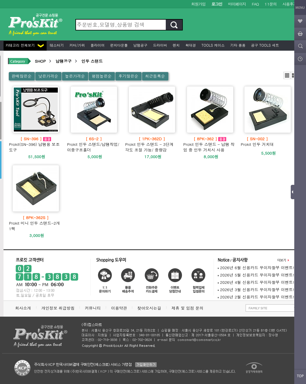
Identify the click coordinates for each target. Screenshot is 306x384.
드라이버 (159, 44)
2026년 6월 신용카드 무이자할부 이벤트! (256, 267)
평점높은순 (101, 76)
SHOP (40, 61)
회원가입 (198, 4)
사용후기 (290, 4)
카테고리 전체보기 (25, 44)
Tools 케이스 (212, 44)
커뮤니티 (93, 308)
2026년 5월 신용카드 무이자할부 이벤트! (256, 275)
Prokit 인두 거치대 (257, 141)
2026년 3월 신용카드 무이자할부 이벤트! (256, 289)
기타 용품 (237, 44)
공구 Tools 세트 (264, 44)
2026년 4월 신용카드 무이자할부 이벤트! (256, 282)
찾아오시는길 (149, 308)
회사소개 (23, 308)
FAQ (255, 4)
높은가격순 (75, 76)
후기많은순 (128, 76)
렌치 (176, 44)
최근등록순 (155, 76)
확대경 (190, 44)
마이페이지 (237, 4)
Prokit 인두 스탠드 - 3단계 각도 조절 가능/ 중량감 (152, 144)
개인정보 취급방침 (58, 308)
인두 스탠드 (92, 61)
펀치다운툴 (118, 44)
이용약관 (119, 308)
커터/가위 (76, 44)
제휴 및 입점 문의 (188, 308)
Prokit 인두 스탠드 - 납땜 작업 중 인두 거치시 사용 (210, 144)
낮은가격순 (48, 76)
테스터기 (56, 44)
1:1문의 (271, 4)
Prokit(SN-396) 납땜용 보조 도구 (35, 144)
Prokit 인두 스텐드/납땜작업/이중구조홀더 (94, 144)
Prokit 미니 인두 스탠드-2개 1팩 (35, 223)
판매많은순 (22, 76)
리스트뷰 (287, 75)
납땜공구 (140, 44)
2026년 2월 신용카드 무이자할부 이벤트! (256, 297)
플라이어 (97, 44)
